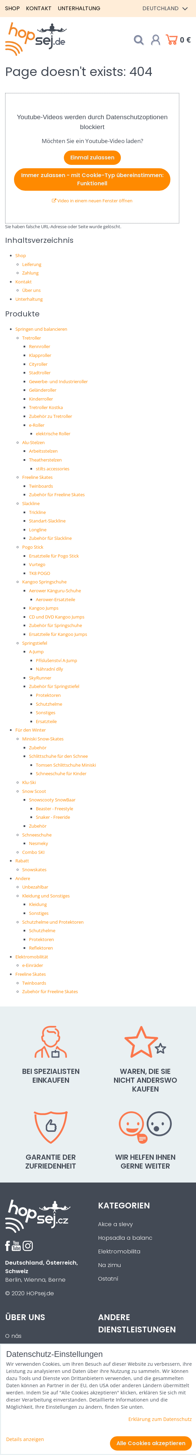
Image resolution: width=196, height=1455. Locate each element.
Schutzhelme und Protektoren (53, 922)
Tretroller (31, 338)
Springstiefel (34, 643)
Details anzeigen (25, 1439)
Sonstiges (45, 712)
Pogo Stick (32, 547)
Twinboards (41, 486)
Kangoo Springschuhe (44, 582)
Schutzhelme (49, 704)
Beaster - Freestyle (54, 808)
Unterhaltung (79, 8)
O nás (13, 1336)
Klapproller (40, 355)
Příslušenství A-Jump (56, 660)
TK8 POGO (39, 573)
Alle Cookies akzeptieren (150, 1443)
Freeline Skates (37, 477)
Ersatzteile (46, 721)
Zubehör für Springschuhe (55, 625)
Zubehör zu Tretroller (50, 416)
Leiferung (31, 264)
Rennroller (39, 346)
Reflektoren (41, 948)
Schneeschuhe (37, 835)
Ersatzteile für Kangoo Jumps (58, 634)
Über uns (31, 290)
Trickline (37, 512)
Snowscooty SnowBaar (52, 800)
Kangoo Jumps (43, 608)
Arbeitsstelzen (43, 451)
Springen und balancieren (41, 329)
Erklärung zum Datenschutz (160, 1419)
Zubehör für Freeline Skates (57, 494)
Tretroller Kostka (46, 407)
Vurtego (37, 564)
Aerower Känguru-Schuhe (55, 591)
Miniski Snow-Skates (43, 739)
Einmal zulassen (92, 157)
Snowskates (34, 869)
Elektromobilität (31, 957)
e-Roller (36, 425)
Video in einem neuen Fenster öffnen (92, 201)
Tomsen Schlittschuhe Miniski (66, 765)
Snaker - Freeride (53, 817)
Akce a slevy (115, 1224)
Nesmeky (38, 843)
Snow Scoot (34, 791)
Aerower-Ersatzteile (55, 599)
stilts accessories (52, 469)
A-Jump (36, 651)
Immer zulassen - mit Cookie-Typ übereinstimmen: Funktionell (92, 179)
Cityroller (38, 364)
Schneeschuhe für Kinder (61, 773)
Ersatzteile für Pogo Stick (54, 556)
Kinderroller (41, 399)
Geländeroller (42, 390)
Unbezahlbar (35, 887)
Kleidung (38, 904)
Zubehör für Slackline (50, 538)
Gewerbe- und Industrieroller (58, 381)
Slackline (31, 503)
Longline (37, 530)
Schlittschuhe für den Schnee (58, 756)
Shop (12, 8)
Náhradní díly (49, 669)
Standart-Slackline (47, 521)
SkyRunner (40, 678)
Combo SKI (33, 852)
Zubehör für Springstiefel (54, 686)
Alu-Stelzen (33, 442)
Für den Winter (30, 730)
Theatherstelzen (45, 460)
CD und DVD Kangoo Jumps (56, 617)
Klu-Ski (29, 782)
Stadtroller (40, 373)
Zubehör (37, 748)
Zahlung (30, 273)
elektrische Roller (53, 434)
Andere (22, 878)
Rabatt (22, 861)
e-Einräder (32, 965)
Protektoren (48, 695)
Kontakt (39, 8)
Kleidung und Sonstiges (46, 896)
